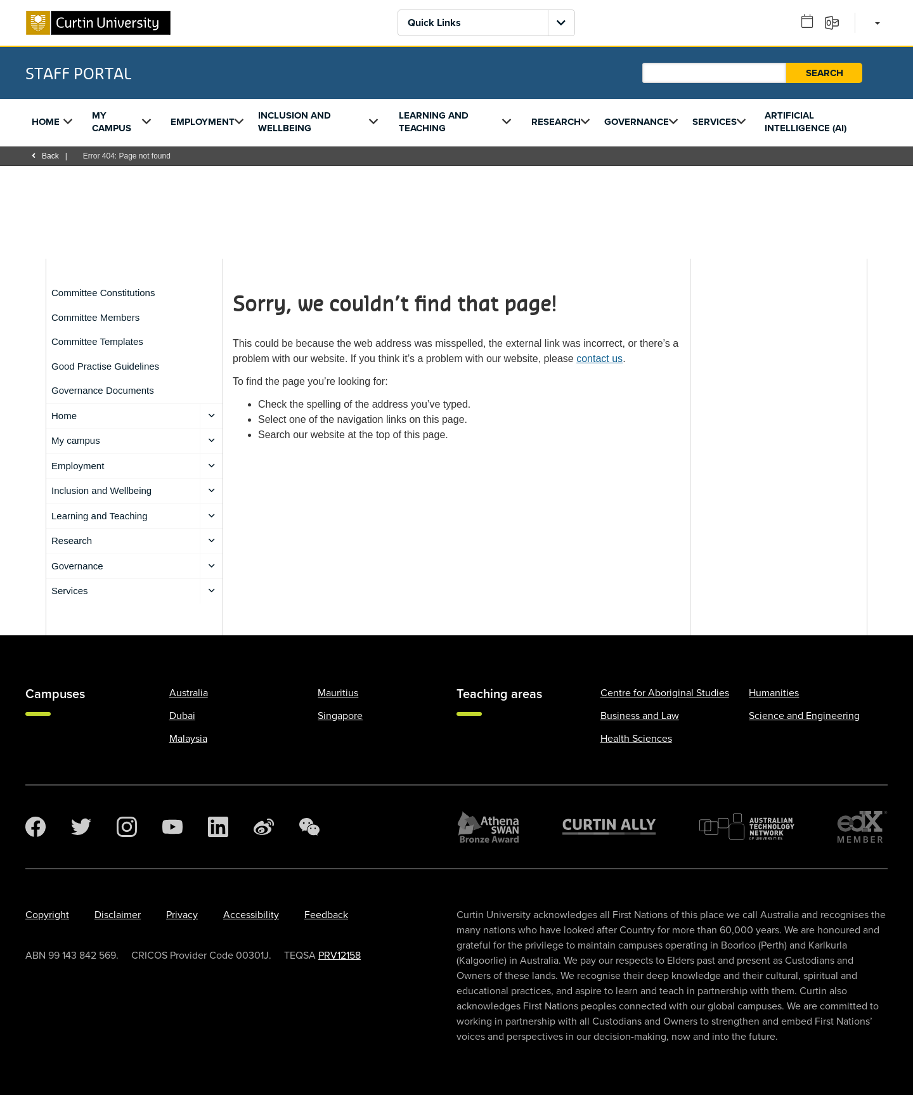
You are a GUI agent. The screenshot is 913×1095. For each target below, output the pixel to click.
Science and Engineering (804, 715)
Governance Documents (102, 390)
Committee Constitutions (103, 292)
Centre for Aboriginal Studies (664, 693)
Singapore (340, 715)
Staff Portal (78, 72)
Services (714, 121)
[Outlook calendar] (811, 22)
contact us (599, 358)
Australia (188, 693)
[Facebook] (35, 827)
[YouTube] (172, 827)
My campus (111, 122)
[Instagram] (127, 827)
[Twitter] (81, 827)
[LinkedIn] (218, 827)
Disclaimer (117, 915)
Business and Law (639, 715)
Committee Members (95, 317)
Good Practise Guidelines (105, 366)
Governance (636, 121)
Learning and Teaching (434, 122)
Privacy (182, 915)
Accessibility (251, 915)
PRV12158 (339, 955)
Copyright (47, 915)
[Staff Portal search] (714, 73)
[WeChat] (309, 827)
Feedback (326, 915)
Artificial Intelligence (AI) (805, 122)
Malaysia (188, 738)
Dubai (182, 715)
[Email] (836, 22)
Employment (203, 121)
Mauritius (338, 693)
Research (556, 121)
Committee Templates (97, 341)
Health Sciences (636, 738)
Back (45, 156)
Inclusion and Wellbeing (294, 122)
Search (824, 73)
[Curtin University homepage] (98, 23)
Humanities (774, 693)
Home (46, 121)
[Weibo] (264, 827)
